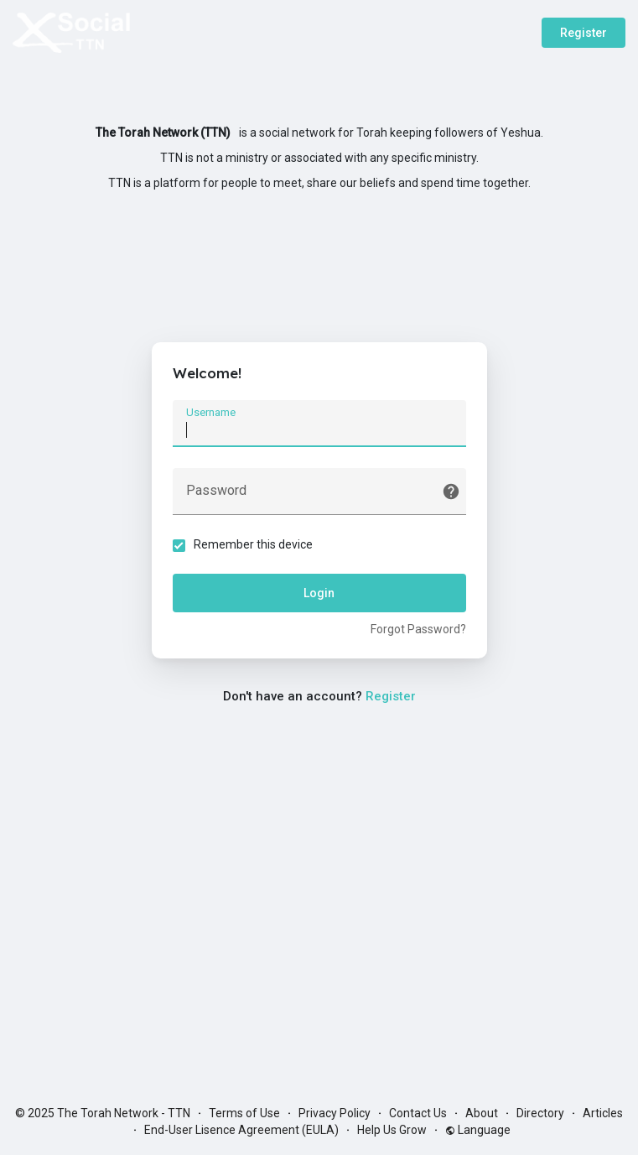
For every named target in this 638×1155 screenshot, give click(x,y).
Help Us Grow (392, 1130)
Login (319, 593)
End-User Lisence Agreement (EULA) (241, 1130)
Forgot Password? (418, 629)
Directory (540, 1113)
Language (478, 1130)
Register (583, 32)
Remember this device (253, 544)
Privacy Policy (334, 1113)
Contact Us (418, 1113)
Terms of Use (244, 1113)
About (481, 1113)
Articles (603, 1113)
